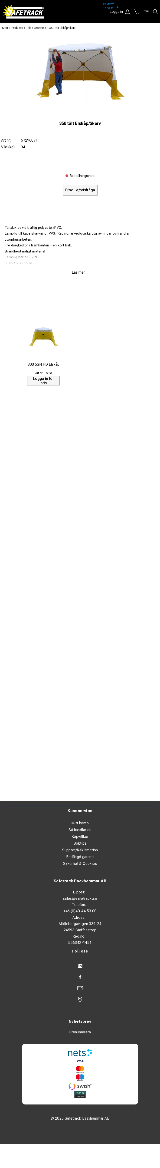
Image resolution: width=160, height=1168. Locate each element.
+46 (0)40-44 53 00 (79, 911)
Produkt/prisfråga (80, 190)
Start (5, 28)
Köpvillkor (80, 836)
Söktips (80, 843)
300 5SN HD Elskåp (43, 364)
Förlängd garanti (80, 857)
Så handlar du (80, 830)
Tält (28, 28)
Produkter (17, 28)
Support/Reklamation (80, 850)
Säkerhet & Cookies (80, 863)
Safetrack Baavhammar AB (80, 881)
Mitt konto (80, 823)
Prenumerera (80, 1032)
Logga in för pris (43, 380)
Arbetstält (40, 28)
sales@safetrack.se (80, 898)
